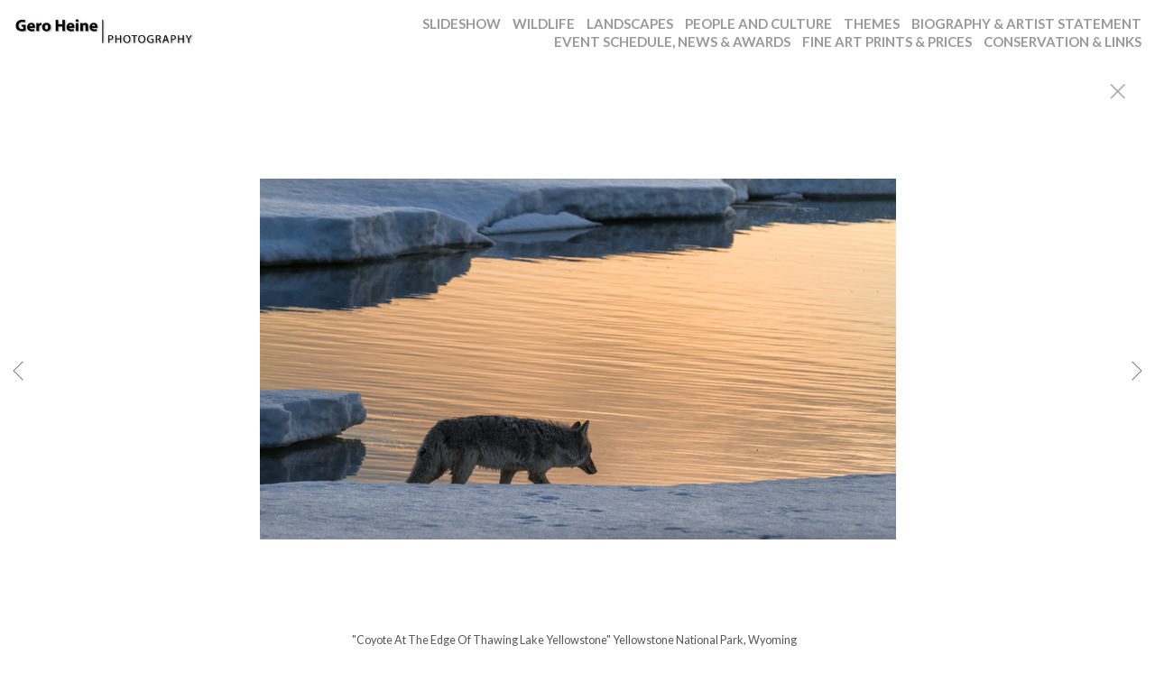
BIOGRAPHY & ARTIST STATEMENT (1026, 23)
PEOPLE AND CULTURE (758, 23)
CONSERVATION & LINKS (1062, 41)
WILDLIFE (544, 23)
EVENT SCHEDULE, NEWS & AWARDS (672, 41)
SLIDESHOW (461, 23)
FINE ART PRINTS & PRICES (887, 41)
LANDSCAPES (630, 23)
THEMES (872, 23)
